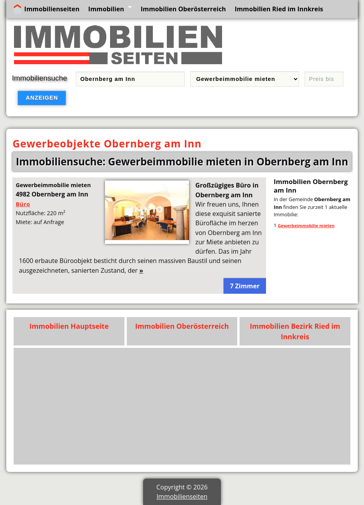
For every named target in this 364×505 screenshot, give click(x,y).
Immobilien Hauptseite (69, 326)
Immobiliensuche (39, 78)
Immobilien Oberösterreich (183, 9)
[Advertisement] (182, 406)
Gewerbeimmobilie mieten (306, 225)
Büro (23, 204)
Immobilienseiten (51, 9)
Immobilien (106, 9)
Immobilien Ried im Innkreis (278, 9)
